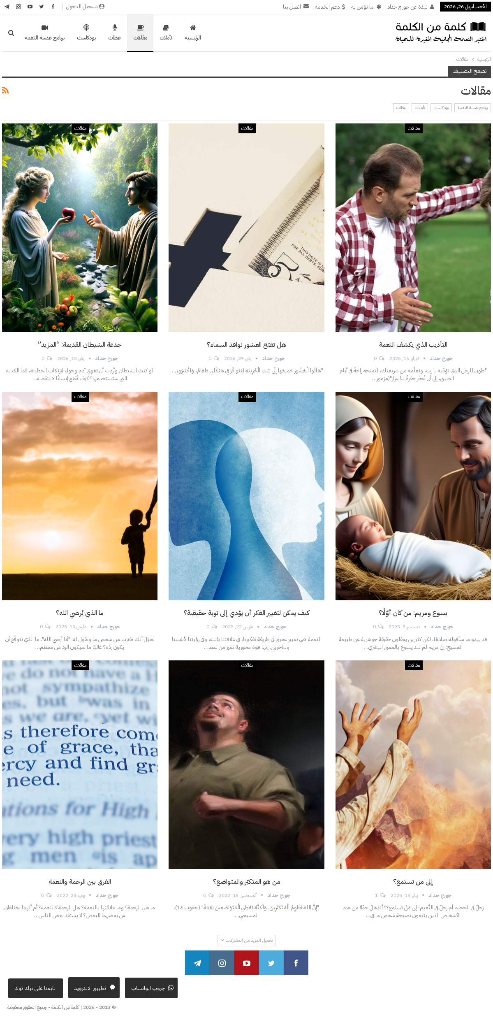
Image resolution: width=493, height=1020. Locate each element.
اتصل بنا (296, 7)
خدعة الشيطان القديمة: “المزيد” (80, 345)
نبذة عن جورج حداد (410, 7)
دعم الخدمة (330, 7)
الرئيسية (192, 33)
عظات (114, 33)
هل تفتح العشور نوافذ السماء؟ (246, 345)
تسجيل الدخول (85, 6)
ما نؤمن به (366, 7)
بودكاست (86, 33)
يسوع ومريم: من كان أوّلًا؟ (413, 613)
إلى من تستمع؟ (413, 882)
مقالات (140, 33)
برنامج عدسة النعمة (45, 33)
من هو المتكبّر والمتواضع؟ (246, 882)
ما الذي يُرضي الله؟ (80, 613)
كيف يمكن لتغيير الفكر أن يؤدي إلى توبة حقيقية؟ (246, 613)
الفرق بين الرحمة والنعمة (80, 882)
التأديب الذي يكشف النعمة (413, 345)
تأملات (165, 33)
